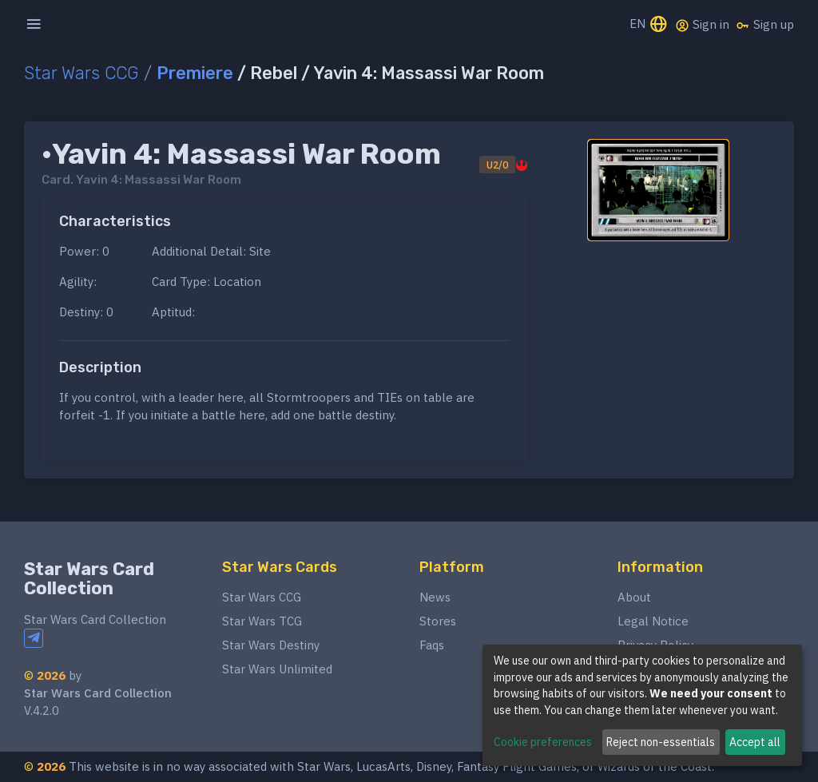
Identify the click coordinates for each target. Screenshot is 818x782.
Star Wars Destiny (271, 645)
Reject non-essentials (660, 742)
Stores (437, 621)
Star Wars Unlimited (277, 669)
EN (649, 25)
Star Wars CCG (81, 73)
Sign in (702, 25)
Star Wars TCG (262, 621)
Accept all (754, 742)
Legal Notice (653, 621)
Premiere (195, 73)
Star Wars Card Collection (89, 578)
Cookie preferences (543, 742)
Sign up (765, 25)
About (634, 597)
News (435, 597)
